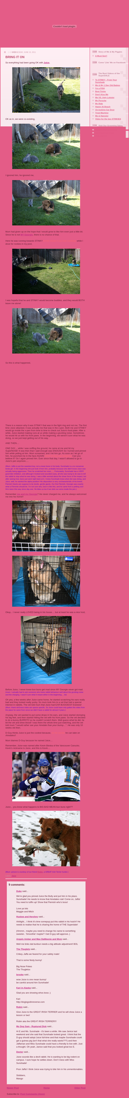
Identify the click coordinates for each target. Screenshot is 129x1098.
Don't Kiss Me (101, 94)
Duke (19, 891)
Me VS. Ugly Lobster (104, 97)
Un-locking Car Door (105, 110)
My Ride (99, 103)
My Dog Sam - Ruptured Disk (31, 1026)
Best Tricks (100, 91)
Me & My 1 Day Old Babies (107, 85)
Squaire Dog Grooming (106, 130)
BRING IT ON (14, 57)
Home (46, 1088)
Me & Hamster (101, 116)
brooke (20, 974)
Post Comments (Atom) (32, 1094)
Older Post (80, 1088)
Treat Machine (101, 113)
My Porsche (100, 100)
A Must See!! (101, 56)
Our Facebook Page (104, 133)
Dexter (19, 1052)
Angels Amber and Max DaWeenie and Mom (39, 939)
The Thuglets (23, 949)
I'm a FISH (100, 88)
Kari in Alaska (23, 988)
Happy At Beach (102, 107)
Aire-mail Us (101, 136)
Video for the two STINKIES (108, 119)
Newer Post (13, 1088)
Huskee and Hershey (27, 916)
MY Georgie (27, 234)
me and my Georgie (27, 494)
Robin (40, 872)
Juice (46, 62)
